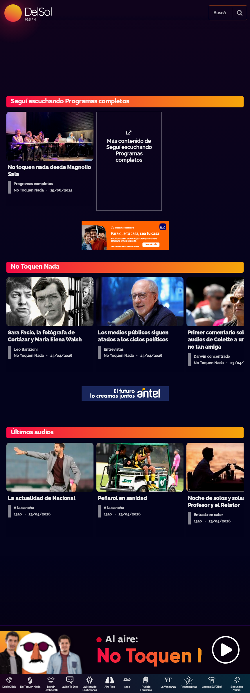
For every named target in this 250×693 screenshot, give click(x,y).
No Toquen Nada (30, 686)
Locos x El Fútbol (212, 686)
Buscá (219, 12)
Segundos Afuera (237, 688)
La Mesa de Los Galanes (89, 688)
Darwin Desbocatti (51, 688)
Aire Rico (110, 686)
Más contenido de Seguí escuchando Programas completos (129, 150)
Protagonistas (189, 686)
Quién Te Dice (70, 686)
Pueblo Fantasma (146, 688)
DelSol (38, 11)
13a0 (127, 686)
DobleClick (9, 686)
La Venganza (168, 686)
